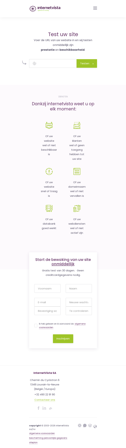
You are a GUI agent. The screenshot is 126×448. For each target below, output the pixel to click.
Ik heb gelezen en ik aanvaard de (62, 325)
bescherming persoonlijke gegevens (48, 437)
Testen (86, 63)
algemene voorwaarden (42, 433)
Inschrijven (63, 338)
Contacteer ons (44, 400)
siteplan (33, 442)
